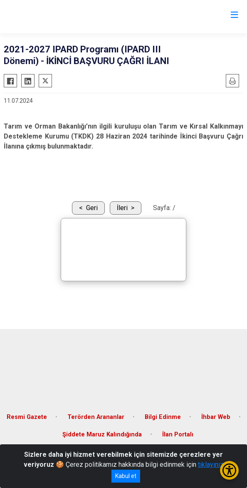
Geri (92, 208)
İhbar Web (215, 417)
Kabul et (125, 476)
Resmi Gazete (27, 417)
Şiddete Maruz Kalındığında (102, 434)
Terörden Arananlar (95, 417)
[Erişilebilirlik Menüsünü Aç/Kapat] (229, 470)
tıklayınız (211, 464)
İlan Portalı (177, 434)
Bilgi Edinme (163, 417)
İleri (122, 208)
